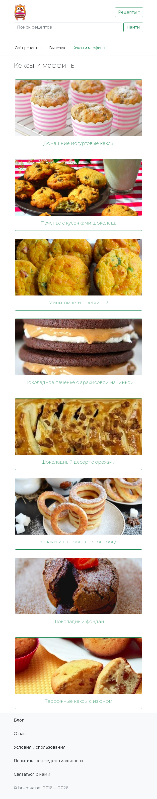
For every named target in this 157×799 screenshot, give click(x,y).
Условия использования (40, 747)
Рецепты (127, 12)
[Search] (67, 27)
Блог (19, 720)
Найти (133, 27)
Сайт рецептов (28, 48)
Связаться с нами (32, 774)
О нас (20, 733)
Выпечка (57, 48)
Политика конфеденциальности (48, 760)
